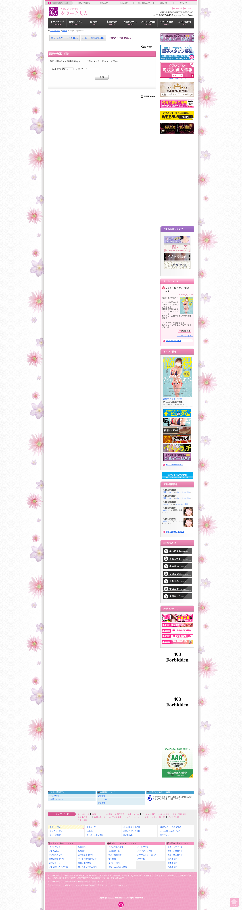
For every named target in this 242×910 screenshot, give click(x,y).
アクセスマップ (55, 855)
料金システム (133, 814)
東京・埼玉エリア (175, 855)
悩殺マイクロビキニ (172, 399)
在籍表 (109, 814)
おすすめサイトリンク (146, 855)
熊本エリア (183, 3)
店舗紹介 (82, 851)
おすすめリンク (84, 817)
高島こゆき (167, 492)
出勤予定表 (120, 814)
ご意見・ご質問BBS (120, 38)
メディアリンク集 (144, 851)
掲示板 (64, 31)
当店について (97, 814)
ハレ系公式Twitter (55, 799)
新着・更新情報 (179, 814)
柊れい (165, 510)
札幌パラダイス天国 (131, 831)
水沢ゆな (166, 504)
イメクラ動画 (173, 817)
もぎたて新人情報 (115, 847)
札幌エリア (172, 867)
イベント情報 (163, 814)
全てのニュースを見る (173, 341)
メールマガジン (54, 796)
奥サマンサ (164, 835)
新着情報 (82, 847)
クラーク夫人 (55, 827)
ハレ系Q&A (54, 851)
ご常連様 (101, 803)
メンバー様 (102, 799)
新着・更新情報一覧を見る (175, 532)
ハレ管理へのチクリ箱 (58, 867)
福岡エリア (163, 3)
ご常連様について (85, 855)
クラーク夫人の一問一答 (154, 817)
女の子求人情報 (114, 817)
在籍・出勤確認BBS (93, 38)
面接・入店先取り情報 (117, 867)
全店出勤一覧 (114, 851)
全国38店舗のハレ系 (59, 3)
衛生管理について (56, 859)
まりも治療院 (55, 835)
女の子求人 (189, 8)
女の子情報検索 (114, 855)
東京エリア (104, 3)
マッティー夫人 (56, 831)
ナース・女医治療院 (95, 835)
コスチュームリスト (133, 817)
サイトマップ (54, 847)
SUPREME (128, 835)
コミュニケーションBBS (64, 38)
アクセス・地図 (148, 814)
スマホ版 (141, 859)
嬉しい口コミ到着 (183, 492)
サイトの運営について (87, 859)
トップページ (55, 31)
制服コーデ (91, 827)
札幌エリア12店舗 (84, 3)
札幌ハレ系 (178, 8)
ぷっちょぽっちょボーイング (169, 831)
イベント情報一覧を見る (174, 464)
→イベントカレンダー (185, 336)
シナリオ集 (82, 820)
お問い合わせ (99, 817)
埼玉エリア (124, 3)
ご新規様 (101, 796)
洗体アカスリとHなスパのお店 (170, 827)
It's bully (90, 831)
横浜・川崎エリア (144, 3)
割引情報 (112, 859)
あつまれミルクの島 (131, 827)
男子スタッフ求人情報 (87, 867)
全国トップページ (175, 847)
